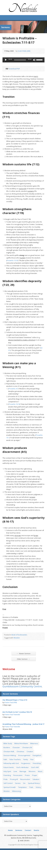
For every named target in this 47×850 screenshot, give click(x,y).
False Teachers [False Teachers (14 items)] (15, 759)
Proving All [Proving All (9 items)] (14, 779)
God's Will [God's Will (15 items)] (35, 767)
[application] (23, 59)
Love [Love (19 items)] (15, 771)
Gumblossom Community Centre (22, 686)
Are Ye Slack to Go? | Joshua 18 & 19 (17, 712)
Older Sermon (23, 659)
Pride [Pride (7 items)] (6, 779)
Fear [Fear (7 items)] (32, 759)
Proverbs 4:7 (13, 389)
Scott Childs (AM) (24, 51)
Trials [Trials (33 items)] (31, 787)
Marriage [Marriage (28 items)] (23, 771)
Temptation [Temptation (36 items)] (22, 787)
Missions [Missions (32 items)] (32, 771)
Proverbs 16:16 (14, 404)
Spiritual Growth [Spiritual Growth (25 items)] (10, 787)
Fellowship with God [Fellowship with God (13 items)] (11, 763)
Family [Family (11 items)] (25, 759)
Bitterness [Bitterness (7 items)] (34, 743)
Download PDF (6, 68)
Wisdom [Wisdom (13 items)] (7, 791)
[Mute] (34, 60)
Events (36, 830)
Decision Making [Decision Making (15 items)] (10, 755)
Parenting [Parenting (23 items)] (7, 775)
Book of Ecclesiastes (19, 635)
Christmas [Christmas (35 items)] (20, 751)
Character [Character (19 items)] (16, 747)
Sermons (18, 830)
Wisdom (17, 638)
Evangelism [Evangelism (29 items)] (37, 755)
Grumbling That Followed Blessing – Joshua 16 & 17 (23, 724)
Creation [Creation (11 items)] (30, 751)
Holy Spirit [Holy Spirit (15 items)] (7, 771)
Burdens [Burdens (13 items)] (7, 747)
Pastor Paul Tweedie (12, 714)
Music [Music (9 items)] (40, 771)
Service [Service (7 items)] (18, 783)
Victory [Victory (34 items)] (38, 787)
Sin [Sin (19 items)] (24, 783)
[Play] (6, 60)
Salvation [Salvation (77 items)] (36, 779)
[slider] (20, 60)
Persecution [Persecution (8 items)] (17, 775)
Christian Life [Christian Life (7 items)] (27, 747)
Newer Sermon (23, 653)
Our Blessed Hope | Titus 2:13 (15, 700)
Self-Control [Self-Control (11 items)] (8, 783)
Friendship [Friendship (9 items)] (37, 763)
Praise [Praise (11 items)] (27, 775)
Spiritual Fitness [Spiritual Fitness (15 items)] (34, 783)
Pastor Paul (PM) (11, 702)
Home (10, 830)
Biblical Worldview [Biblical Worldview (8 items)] (21, 743)
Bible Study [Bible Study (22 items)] (8, 743)
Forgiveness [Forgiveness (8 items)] (25, 763)
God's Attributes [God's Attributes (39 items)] (22, 767)
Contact (28, 830)
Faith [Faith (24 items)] (5, 759)
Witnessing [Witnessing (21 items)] (16, 791)
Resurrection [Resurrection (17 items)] (25, 779)
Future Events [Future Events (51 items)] (9, 767)
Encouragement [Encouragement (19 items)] (24, 755)
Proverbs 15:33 (12, 260)
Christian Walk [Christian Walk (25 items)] (9, 751)
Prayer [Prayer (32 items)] (34, 775)
